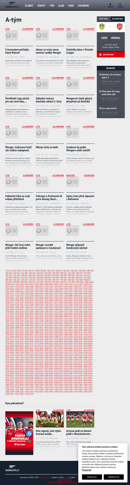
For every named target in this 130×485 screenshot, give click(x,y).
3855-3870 (9, 332)
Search (121, 4)
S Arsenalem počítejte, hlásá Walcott (17, 51)
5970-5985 (68, 366)
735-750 (32, 279)
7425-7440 (48, 391)
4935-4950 (9, 350)
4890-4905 (68, 348)
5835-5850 (68, 364)
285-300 (55, 273)
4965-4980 (29, 350)
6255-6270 (78, 371)
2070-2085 (78, 300)
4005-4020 (19, 334)
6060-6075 (39, 368)
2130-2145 (29, 302)
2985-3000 (58, 316)
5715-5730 (78, 362)
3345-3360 (29, 323)
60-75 (31, 270)
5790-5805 (39, 364)
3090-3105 (39, 318)
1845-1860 (19, 298)
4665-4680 (9, 346)
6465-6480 (39, 375)
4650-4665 (88, 343)
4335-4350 (58, 339)
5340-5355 (9, 357)
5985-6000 (78, 366)
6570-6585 (19, 378)
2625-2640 (88, 309)
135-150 (66, 270)
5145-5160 (58, 352)
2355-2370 (88, 305)
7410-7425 (39, 391)
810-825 (71, 279)
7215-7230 (88, 387)
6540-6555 (88, 375)
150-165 (74, 270)
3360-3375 (39, 323)
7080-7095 (88, 384)
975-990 (71, 282)
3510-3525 (48, 325)
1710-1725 (19, 295)
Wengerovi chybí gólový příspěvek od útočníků (79, 99)
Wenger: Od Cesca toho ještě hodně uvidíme (17, 246)
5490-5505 (19, 359)
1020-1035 (9, 284)
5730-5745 (88, 362)
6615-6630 (48, 378)
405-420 (32, 275)
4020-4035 (29, 334)
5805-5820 (48, 364)
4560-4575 (29, 343)
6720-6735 (29, 380)
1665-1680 (78, 293)
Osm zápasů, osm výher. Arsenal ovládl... (48, 432)
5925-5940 (39, 366)
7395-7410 (29, 391)
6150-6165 (9, 371)
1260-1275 (78, 286)
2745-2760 (78, 311)
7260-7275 (29, 389)
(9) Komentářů (28, 175)
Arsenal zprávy (65, 482)
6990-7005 (29, 384)
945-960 (55, 282)
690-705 (8, 279)
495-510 (79, 275)
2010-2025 (39, 300)
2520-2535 (19, 309)
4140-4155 (19, 337)
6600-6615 (39, 378)
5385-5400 (39, 357)
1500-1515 (58, 291)
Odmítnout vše (113, 477)
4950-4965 (19, 350)
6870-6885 (39, 382)
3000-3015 (68, 316)
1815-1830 (88, 295)
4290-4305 (29, 339)
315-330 (71, 273)
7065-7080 (78, 384)
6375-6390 (68, 373)
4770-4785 (78, 346)
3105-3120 (48, 318)
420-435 (40, 275)
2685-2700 (39, 311)
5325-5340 (88, 355)
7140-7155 (39, 387)
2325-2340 (68, 305)
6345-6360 (48, 373)
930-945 (48, 282)
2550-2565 (39, 309)
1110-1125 (68, 284)
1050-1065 (29, 284)
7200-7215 (78, 387)
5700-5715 (68, 362)
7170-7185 (58, 387)
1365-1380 (58, 289)
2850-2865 (58, 314)
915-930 (40, 282)
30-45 (19, 270)
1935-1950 (78, 298)
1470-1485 (39, 291)
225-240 (24, 273)
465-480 (63, 275)
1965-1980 (9, 300)
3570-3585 (88, 325)
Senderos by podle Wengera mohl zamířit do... (78, 150)
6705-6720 (19, 380)
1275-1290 (88, 286)
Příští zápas (103, 19)
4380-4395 (88, 339)
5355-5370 (19, 357)
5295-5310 (68, 355)
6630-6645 (58, 378)
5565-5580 (68, 359)
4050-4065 (48, 334)
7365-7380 (9, 391)
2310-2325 (58, 305)
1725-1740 (29, 295)
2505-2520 (9, 309)
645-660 (71, 277)
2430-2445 (48, 307)
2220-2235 (88, 302)
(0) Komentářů (58, 410)
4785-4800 (88, 346)
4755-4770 (68, 346)
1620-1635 (48, 293)
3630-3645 (39, 327)
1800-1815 (78, 295)
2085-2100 (88, 300)
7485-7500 (88, 391)
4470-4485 (58, 341)
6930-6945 (78, 382)
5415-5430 (58, 357)
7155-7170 (48, 387)
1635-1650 (58, 293)
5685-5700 (58, 362)
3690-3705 (78, 327)
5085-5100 (19, 352)
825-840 (79, 279)
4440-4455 (39, 341)
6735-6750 (39, 380)
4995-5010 (48, 350)
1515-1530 (68, 291)
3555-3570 (78, 325)
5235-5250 (29, 355)
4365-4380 (78, 339)
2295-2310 (48, 305)
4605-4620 (58, 343)
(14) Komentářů (88, 29)
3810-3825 (68, 330)
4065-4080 (58, 334)
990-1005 (79, 282)
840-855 (87, 279)
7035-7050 (58, 384)
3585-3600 (9, 327)
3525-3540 (58, 325)
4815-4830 (19, 348)
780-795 (55, 279)
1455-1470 (29, 291)
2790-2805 (19, 314)
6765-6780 (58, 380)
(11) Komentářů (27, 29)
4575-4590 (39, 343)
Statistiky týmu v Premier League (79, 51)
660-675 (79, 277)
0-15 (8, 270)
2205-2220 (78, 302)
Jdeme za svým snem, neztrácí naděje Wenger (48, 51)
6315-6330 (29, 373)
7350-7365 (88, 389)
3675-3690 (68, 327)
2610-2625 (78, 309)
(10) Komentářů (58, 126)
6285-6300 (9, 373)
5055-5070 (88, 350)
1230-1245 (58, 286)
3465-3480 (19, 325)
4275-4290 (19, 339)
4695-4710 (29, 346)
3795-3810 (58, 330)
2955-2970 (39, 316)
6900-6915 (58, 382)
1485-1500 (48, 291)
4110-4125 (88, 334)
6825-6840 (9, 382)
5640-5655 (29, 362)
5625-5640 (19, 362)
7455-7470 (68, 391)
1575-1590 (19, 293)
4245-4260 (88, 337)
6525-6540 (78, 375)
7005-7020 (39, 384)
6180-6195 (29, 371)
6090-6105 (58, 368)
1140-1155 (88, 284)
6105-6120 (68, 368)
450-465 (55, 275)
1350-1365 (48, 289)
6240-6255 (68, 371)
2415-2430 (39, 307)
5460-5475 (88, 357)
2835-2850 (48, 314)
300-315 (63, 273)
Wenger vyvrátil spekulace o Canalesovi (48, 246)
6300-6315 (19, 373)
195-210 (8, 273)
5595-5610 (88, 359)
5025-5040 (68, 350)
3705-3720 (88, 327)
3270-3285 (68, 321)
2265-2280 (29, 305)
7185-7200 (68, 387)
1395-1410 (78, 289)
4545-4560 (19, 343)
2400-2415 (29, 307)
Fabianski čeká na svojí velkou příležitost (17, 197)
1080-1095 (48, 284)
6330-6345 (39, 373)
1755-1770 (48, 295)
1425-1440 (9, 291)
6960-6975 (9, 384)
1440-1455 (19, 291)
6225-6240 (58, 371)
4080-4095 (68, 334)
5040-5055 (78, 350)
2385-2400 (19, 307)
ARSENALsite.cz (45, 477)
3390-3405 (58, 323)
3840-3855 (88, 330)
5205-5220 (9, 355)
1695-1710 (9, 295)
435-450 (48, 275)
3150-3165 (78, 318)
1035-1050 (19, 284)
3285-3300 (78, 321)
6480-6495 (48, 375)
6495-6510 (58, 375)
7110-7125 (19, 387)
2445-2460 (58, 307)
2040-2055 (58, 300)
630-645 (63, 277)
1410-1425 (88, 289)
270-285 (48, 273)
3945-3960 (68, 332)
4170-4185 (39, 337)
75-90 (37, 270)
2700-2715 (48, 311)
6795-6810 (78, 380)
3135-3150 (68, 318)
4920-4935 (88, 348)
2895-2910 (88, 314)
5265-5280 (48, 355)
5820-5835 (58, 364)
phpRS (66, 477)
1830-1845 (9, 298)
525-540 (8, 277)
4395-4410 (9, 341)
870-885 (16, 282)
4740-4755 (58, 346)
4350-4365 (68, 339)
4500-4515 (78, 341)
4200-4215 (58, 337)
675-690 (87, 277)
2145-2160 (39, 302)
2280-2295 (39, 305)
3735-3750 (19, 330)
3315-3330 (9, 323)
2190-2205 (68, 302)
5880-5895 (9, 366)
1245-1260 (68, 286)
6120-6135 (78, 368)
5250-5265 (39, 355)
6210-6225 (48, 371)
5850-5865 (78, 364)
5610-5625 (9, 362)
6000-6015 (88, 366)
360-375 (8, 275)
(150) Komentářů (58, 78)
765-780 (48, 279)
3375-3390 (48, 323)
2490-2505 (88, 307)
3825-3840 (78, 330)
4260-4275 (9, 339)
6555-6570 (9, 378)
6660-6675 (78, 378)
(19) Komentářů (88, 126)
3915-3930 (48, 332)
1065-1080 (39, 284)
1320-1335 (29, 289)
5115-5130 (39, 352)
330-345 (79, 273)
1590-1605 (29, 293)
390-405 (24, 275)
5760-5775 (19, 364)
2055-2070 (68, 300)
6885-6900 (48, 382)
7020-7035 (48, 384)
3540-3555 (68, 325)
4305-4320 (39, 339)
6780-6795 (68, 380)
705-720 (16, 279)
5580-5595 (78, 359)
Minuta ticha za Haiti (47, 147)
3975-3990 (88, 332)
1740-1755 (39, 295)
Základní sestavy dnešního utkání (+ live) (48, 99)
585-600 (40, 277)
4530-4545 (9, 343)
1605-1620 (39, 293)
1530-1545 (78, 291)
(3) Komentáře (28, 224)
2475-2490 (78, 307)
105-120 (51, 270)
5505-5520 (29, 359)
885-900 (24, 282)
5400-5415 (48, 357)
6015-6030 (9, 368)
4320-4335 (48, 339)
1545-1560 (88, 291)
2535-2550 (29, 309)
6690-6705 (9, 380)
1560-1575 (9, 293)
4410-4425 (19, 341)
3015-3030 (78, 316)
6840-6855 (19, 382)
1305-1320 (19, 289)
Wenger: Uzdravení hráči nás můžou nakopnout (18, 148)
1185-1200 (29, 286)
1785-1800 (68, 295)
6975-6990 (19, 384)
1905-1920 (58, 298)
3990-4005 (9, 334)
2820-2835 (39, 314)
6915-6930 (68, 382)
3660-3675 (58, 327)
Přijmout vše (92, 477)
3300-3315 (88, 321)
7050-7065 (68, 384)
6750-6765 (48, 380)
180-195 (90, 270)
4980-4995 (39, 350)
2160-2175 (48, 302)
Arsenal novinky (78, 482)
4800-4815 (9, 348)
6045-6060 (29, 368)
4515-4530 (88, 341)
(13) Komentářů (58, 29)
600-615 (48, 277)
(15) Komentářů (88, 78)
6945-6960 (88, 382)
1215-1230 (48, 286)
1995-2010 (29, 300)
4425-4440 (29, 341)
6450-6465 (29, 375)
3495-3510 (39, 325)
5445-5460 (78, 357)
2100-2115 (9, 302)
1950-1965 (88, 298)
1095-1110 (58, 284)
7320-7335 (68, 389)
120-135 (58, 270)
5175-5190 (78, 352)
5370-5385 (29, 357)
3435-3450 (88, 323)
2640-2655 (9, 311)
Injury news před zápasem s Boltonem (80, 197)
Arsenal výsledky (52, 482)
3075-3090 (29, 318)
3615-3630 (29, 327)
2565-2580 (48, 309)
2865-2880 (68, 314)
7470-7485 (78, 391)
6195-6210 (39, 371)
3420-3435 (78, 323)
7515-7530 (19, 394)
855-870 (8, 282)
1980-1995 (19, 300)
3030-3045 (88, 316)
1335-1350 (39, 289)
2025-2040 (48, 300)
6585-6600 (29, 378)
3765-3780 (39, 330)
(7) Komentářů (58, 224)
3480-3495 (29, 325)
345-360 (87, 273)
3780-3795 (48, 330)
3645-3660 (48, 327)
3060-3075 (19, 318)
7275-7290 (39, 389)
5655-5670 (39, 362)
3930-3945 (58, 332)
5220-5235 (19, 355)
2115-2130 (19, 302)
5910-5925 (29, 366)
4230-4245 (78, 337)
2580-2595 (58, 309)
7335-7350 (78, 389)
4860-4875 (48, 348)
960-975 (63, 282)
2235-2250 (9, 305)
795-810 (63, 279)
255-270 (40, 273)
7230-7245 (9, 389)
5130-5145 (48, 352)
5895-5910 (19, 366)
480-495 (71, 275)
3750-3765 (29, 330)
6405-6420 (88, 373)
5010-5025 (58, 350)
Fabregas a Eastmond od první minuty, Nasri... (49, 197)
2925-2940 (19, 316)
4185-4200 (48, 337)
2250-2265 (19, 305)
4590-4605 (48, 343)
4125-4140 (9, 337)
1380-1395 (68, 289)
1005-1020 (89, 282)
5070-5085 (9, 352)
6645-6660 (68, 378)
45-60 (25, 270)
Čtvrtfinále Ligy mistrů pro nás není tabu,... (17, 99)
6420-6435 (9, 375)
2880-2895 (78, 314)
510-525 (87, 275)
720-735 (24, 279)
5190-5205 (88, 352)
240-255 (32, 273)
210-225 (16, 273)
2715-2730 (58, 311)
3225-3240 (39, 321)
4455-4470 (48, 341)
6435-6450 (19, 375)
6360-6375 (58, 373)
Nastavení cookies (65, 480)
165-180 (82, 270)
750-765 (40, 279)
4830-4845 (29, 348)
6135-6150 (88, 368)
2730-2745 (68, 311)
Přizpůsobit (86, 470)
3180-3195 (9, 321)
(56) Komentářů (58, 175)
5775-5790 (29, 364)
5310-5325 (78, 355)
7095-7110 (9, 387)
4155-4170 (29, 337)
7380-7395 (19, 391)
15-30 (13, 270)
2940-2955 (29, 316)
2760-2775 (88, 311)
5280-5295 (58, 355)
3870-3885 (19, 332)
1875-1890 (39, 298)
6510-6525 (68, 375)
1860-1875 (29, 298)
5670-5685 (48, 362)
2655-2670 (19, 311)
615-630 (55, 277)
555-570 (24, 277)
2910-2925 (9, 316)
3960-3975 (78, 332)
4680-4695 (19, 346)
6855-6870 (29, 382)
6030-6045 (19, 368)
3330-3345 (19, 323)
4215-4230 (68, 337)
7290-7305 (48, 389)
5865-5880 (88, 364)
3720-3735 (9, 330)
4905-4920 (78, 348)
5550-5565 (58, 359)
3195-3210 (19, 321)
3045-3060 (9, 318)
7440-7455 (58, 391)
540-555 (16, 277)
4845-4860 (39, 348)
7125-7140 (29, 387)
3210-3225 (29, 321)
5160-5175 (68, 352)
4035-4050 (39, 334)
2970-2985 (48, 316)
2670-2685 (29, 311)
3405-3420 (68, 323)
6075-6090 (48, 368)
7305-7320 (58, 389)
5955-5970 (58, 366)
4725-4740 (48, 346)
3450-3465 (9, 325)
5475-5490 (9, 359)
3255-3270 (58, 321)
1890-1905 (48, 298)
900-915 (32, 282)
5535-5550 (48, 359)
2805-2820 (29, 314)
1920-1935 (68, 298)
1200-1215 (39, 286)
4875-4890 (58, 348)
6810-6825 (88, 380)
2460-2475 (68, 307)
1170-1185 (19, 286)
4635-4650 (78, 343)
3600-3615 (19, 327)
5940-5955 (48, 366)
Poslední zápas (117, 19)
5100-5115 (29, 352)
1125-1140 (78, 284)
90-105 (43, 270)
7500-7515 (9, 394)
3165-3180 (88, 318)
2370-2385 (9, 307)
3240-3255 (48, 321)
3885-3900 (29, 332)
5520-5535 (39, 359)
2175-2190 (58, 302)
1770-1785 (58, 295)
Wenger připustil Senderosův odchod (76, 246)
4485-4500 (68, 341)
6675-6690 (88, 378)
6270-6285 (88, 371)
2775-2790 (9, 314)
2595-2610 (68, 309)
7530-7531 (29, 394)
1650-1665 (68, 293)
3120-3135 (58, 318)
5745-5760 (9, 364)
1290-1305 (9, 289)
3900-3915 (39, 332)
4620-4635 (68, 343)
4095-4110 (78, 334)
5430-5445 (68, 357)
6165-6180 (19, 371)
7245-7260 (19, 389)
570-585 (32, 277)
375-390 (16, 275)
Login (109, 4)
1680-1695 (88, 293)
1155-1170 (9, 286)
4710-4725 (39, 346)
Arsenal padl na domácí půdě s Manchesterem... (79, 432)
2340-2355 (78, 305)
